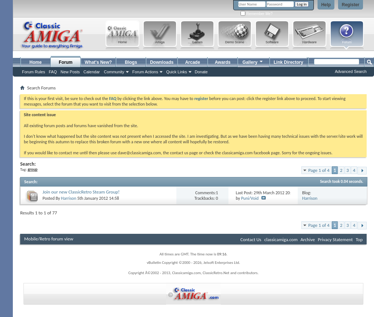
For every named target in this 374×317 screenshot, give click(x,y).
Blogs (131, 62)
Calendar (92, 72)
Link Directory (288, 62)
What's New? (98, 62)
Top (359, 239)
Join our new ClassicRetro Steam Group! (81, 192)
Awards (223, 62)
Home (35, 62)
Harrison (68, 198)
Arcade (192, 62)
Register (350, 4)
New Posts (70, 72)
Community (114, 72)
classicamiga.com (281, 239)
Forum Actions (145, 72)
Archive (307, 239)
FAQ (53, 72)
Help (326, 4)
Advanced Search (351, 71)
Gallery (253, 61)
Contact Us (251, 239)
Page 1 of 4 (319, 170)
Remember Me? (256, 14)
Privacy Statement (335, 239)
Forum (65, 62)
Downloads (161, 62)
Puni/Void (249, 198)
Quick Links (176, 72)
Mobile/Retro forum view (48, 239)
